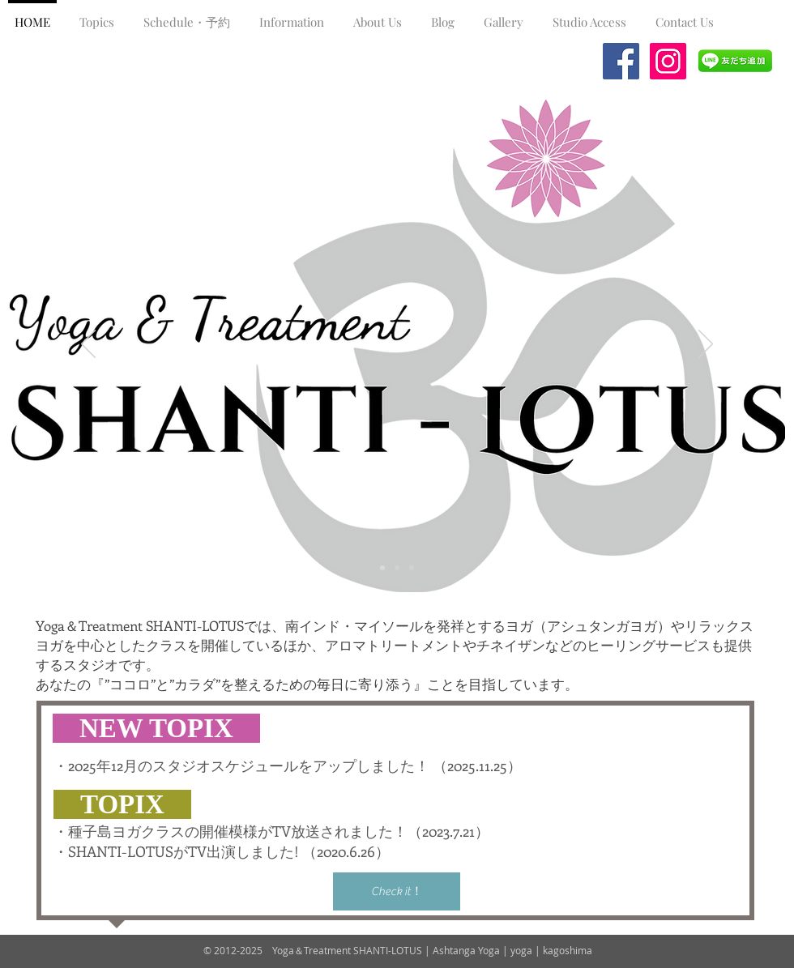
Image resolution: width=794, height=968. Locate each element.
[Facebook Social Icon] (621, 61)
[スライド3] (411, 567)
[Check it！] (396, 891)
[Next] (705, 345)
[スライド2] (397, 567)
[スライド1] (382, 567)
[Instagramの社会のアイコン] (668, 61)
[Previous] (88, 345)
